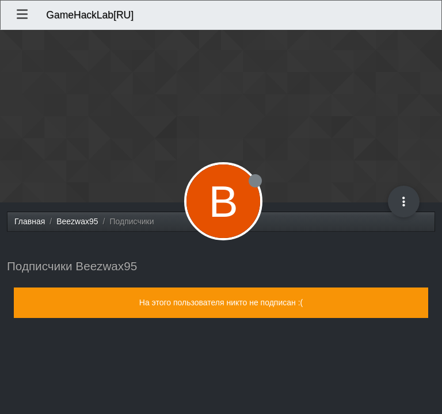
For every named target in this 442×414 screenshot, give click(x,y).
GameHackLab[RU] (90, 15)
